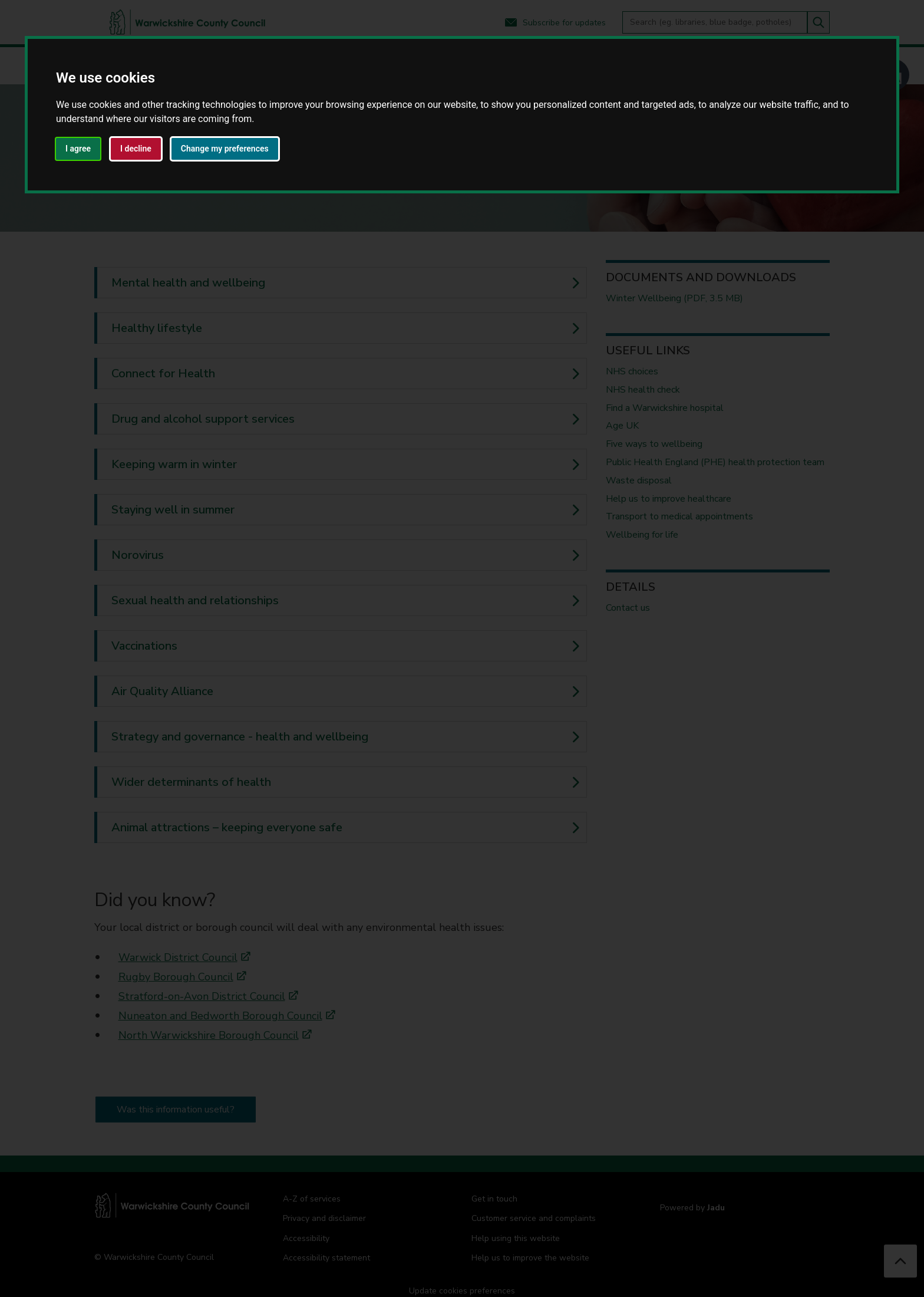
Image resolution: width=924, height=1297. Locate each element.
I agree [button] (78, 148)
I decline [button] (135, 148)
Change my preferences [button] (225, 148)
